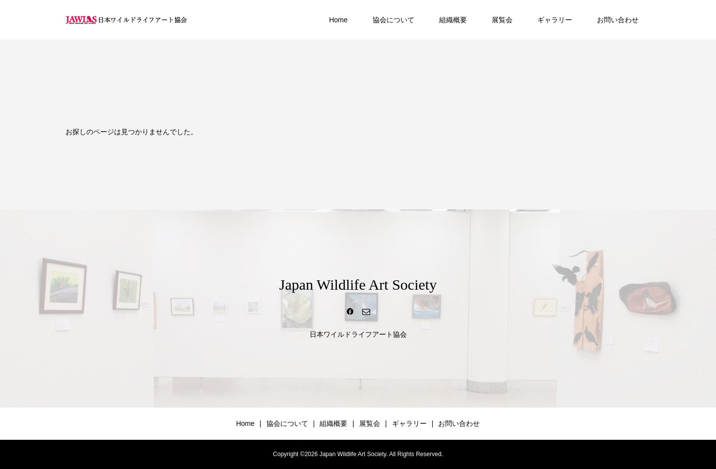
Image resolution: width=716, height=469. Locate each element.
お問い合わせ (618, 20)
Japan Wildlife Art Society (358, 284)
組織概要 (453, 20)
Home (338, 20)
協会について (393, 20)
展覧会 (502, 20)
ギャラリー (554, 20)
